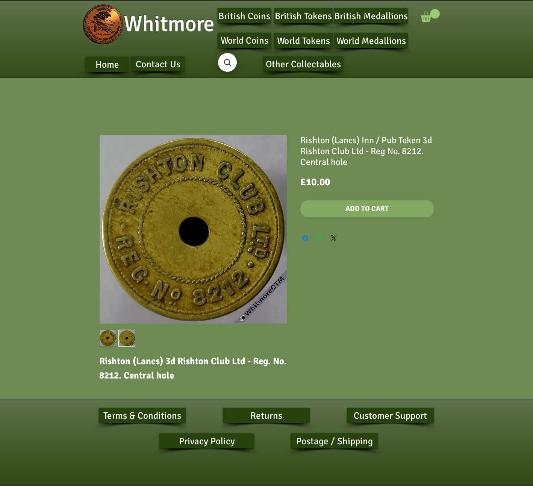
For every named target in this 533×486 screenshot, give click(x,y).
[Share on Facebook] (305, 238)
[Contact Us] (158, 63)
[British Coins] (244, 15)
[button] (430, 15)
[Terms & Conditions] (142, 415)
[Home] (107, 64)
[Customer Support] (390, 415)
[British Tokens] (303, 15)
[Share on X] (333, 238)
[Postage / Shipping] (334, 440)
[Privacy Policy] (206, 440)
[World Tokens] (303, 40)
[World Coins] (244, 40)
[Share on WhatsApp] (319, 238)
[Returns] (266, 415)
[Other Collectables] (303, 63)
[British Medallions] (371, 15)
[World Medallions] (371, 40)
